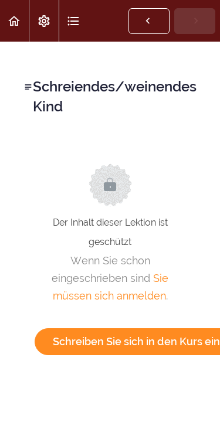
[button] (14, 21)
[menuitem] (44, 21)
